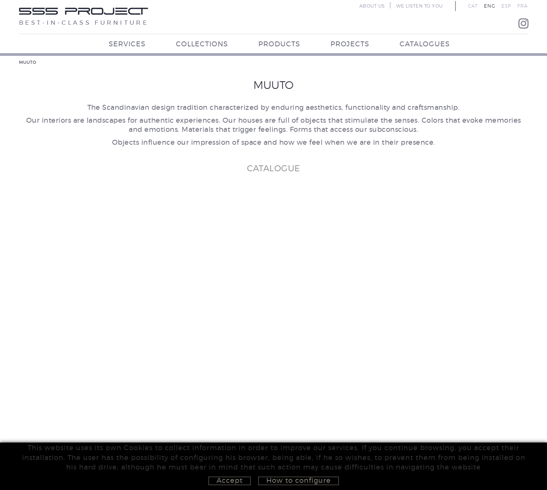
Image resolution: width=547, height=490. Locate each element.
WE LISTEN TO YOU (419, 6)
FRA (522, 6)
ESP (506, 6)
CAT (473, 6)
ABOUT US (372, 6)
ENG (489, 6)
